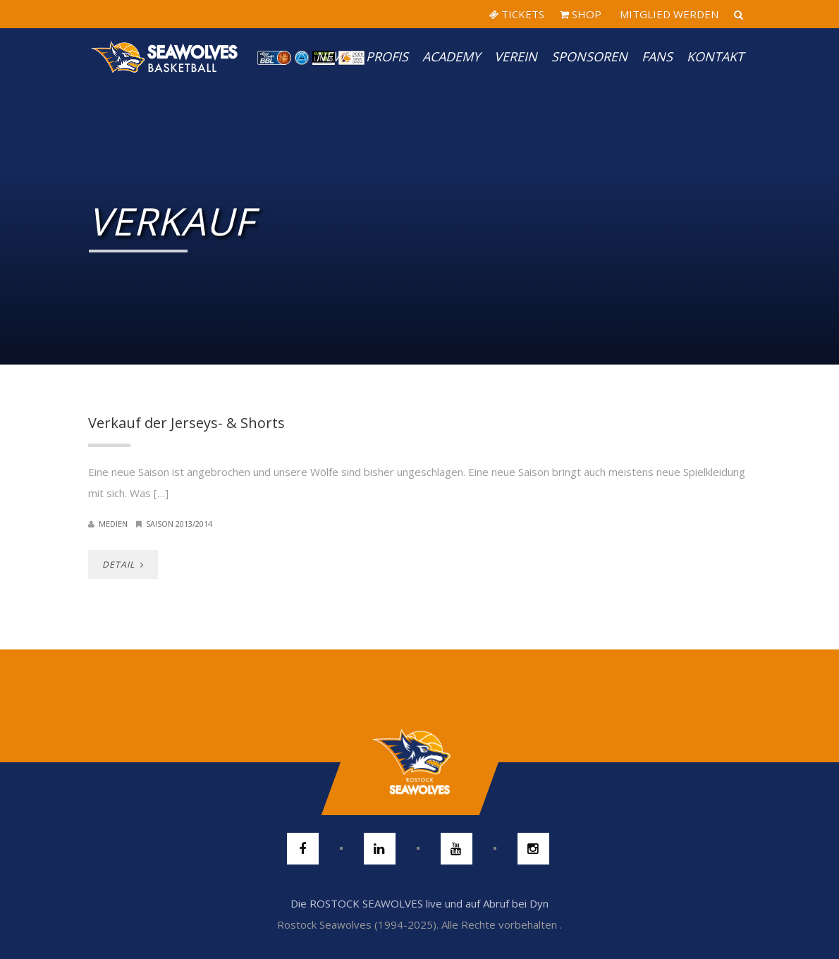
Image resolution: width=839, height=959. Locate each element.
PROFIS (387, 56)
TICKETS (516, 14)
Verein (515, 56)
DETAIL (123, 564)
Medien (113, 523)
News (334, 56)
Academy (451, 56)
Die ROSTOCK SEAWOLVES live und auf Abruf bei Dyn (419, 903)
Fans (657, 56)
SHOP (580, 14)
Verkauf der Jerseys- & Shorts (186, 422)
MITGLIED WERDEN (667, 14)
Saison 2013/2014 (179, 523)
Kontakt (715, 56)
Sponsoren (589, 56)
